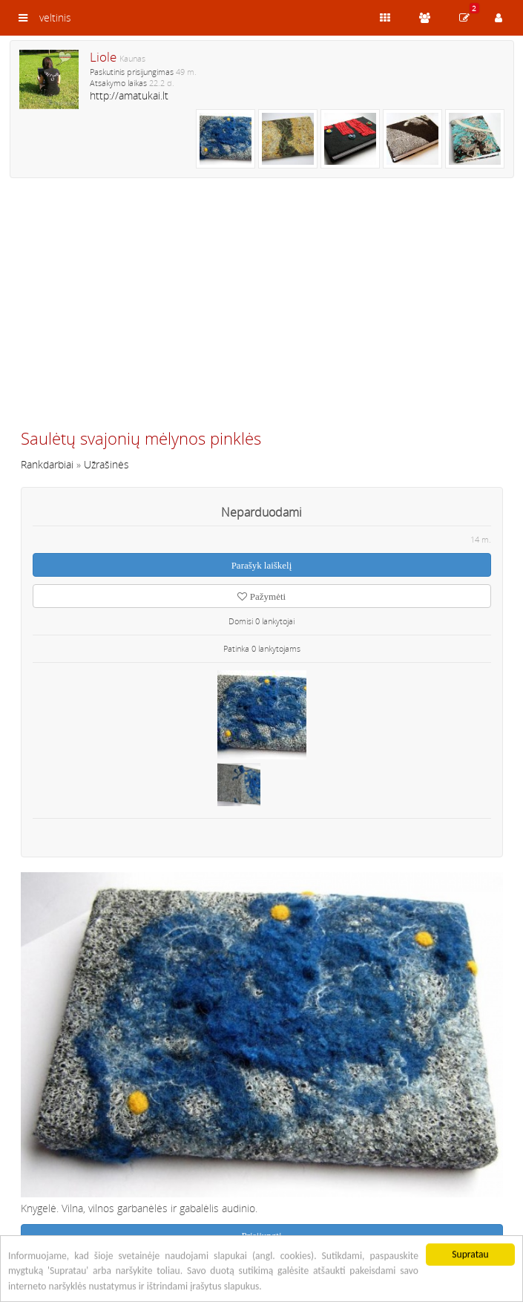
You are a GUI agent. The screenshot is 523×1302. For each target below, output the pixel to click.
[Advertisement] (262, 309)
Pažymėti (261, 596)
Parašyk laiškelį (261, 565)
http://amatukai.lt (129, 95)
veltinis (55, 17)
